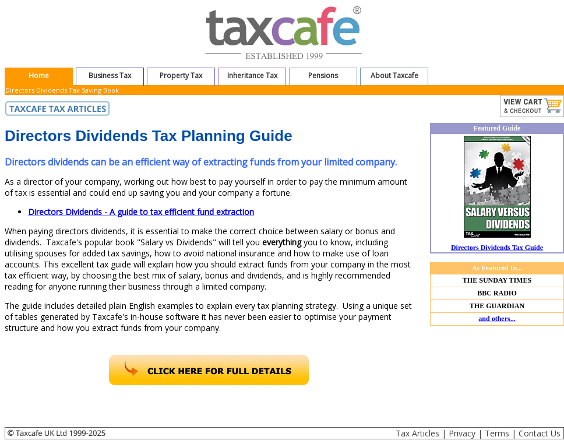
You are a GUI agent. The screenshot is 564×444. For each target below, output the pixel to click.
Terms (497, 433)
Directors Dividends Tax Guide (497, 248)
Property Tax (181, 75)
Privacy (462, 433)
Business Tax (110, 75)
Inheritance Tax (252, 75)
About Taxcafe (394, 75)
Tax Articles (417, 433)
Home (39, 75)
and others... (496, 319)
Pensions (323, 75)
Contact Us (540, 433)
